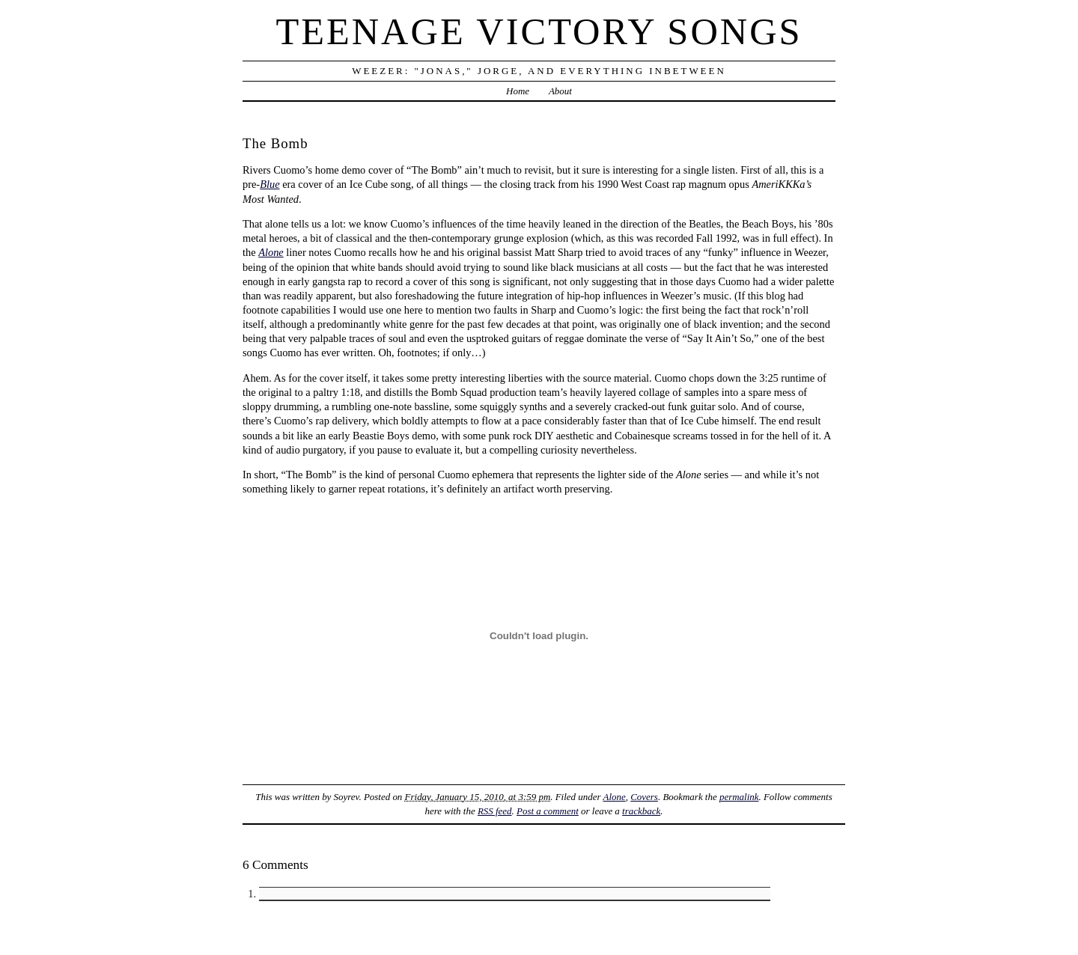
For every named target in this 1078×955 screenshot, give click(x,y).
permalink (739, 796)
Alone (271, 252)
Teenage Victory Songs (538, 31)
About (560, 91)
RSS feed (495, 811)
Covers (644, 796)
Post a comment (548, 811)
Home (517, 91)
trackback (641, 811)
